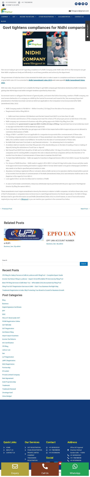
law (12, 246)
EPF (3, 311)
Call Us (45, 473)
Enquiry (15, 473)
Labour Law (6, 350)
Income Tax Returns (9, 339)
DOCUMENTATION (65, 17)
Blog (3, 300)
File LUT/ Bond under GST (11, 318)
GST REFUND (6, 325)
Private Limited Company (11, 375)
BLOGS (3, 21)
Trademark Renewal (9, 389)
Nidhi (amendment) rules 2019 (40, 80)
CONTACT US (79, 17)
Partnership (6, 367)
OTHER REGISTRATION (47, 17)
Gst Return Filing (8, 332)
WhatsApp (75, 473)
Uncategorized (7, 392)
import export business (10, 336)
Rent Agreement (7, 378)
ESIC (3, 314)
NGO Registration (8, 364)
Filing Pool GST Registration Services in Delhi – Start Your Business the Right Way (30, 286)
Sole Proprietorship (9, 382)
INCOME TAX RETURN (28, 17)
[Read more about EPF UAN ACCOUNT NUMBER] (62, 233)
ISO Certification (8, 343)
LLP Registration (8, 357)
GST (15, 17)
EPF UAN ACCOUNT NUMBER (60, 240)
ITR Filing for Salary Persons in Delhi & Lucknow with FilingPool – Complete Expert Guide (32, 275)
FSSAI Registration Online (11, 321)
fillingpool (24, 199)
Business (7, 246)
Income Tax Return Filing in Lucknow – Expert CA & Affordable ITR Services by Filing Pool (32, 279)
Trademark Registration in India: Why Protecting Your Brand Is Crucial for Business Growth (33, 290)
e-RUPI (7, 243)
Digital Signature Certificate (11, 307)
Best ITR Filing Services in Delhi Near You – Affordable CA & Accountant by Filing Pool (31, 283)
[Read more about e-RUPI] (23, 234)
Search (4, 260)
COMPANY (5, 17)
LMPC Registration (8, 360)
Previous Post (6, 209)
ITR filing (5, 346)
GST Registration (8, 328)
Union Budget (7, 396)
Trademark (6, 385)
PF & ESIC (5, 371)
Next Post (85, 209)
